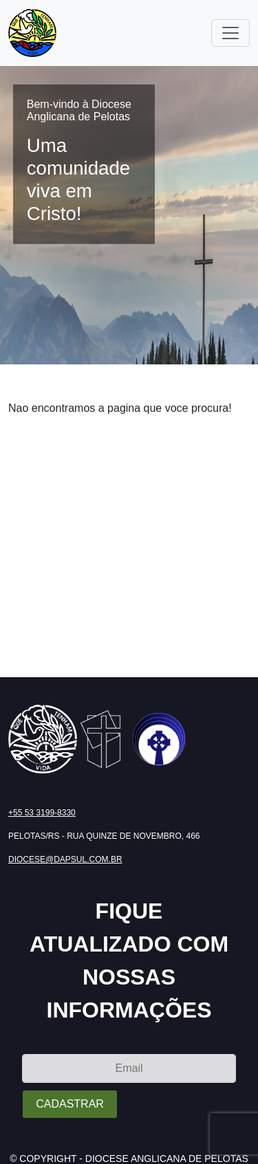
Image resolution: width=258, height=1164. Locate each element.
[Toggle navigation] (230, 33)
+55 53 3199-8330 (42, 812)
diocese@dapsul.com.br (65, 859)
